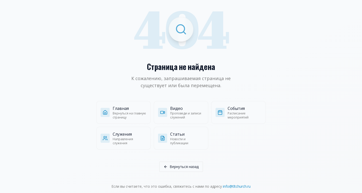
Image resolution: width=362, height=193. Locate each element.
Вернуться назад (181, 166)
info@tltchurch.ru (237, 186)
